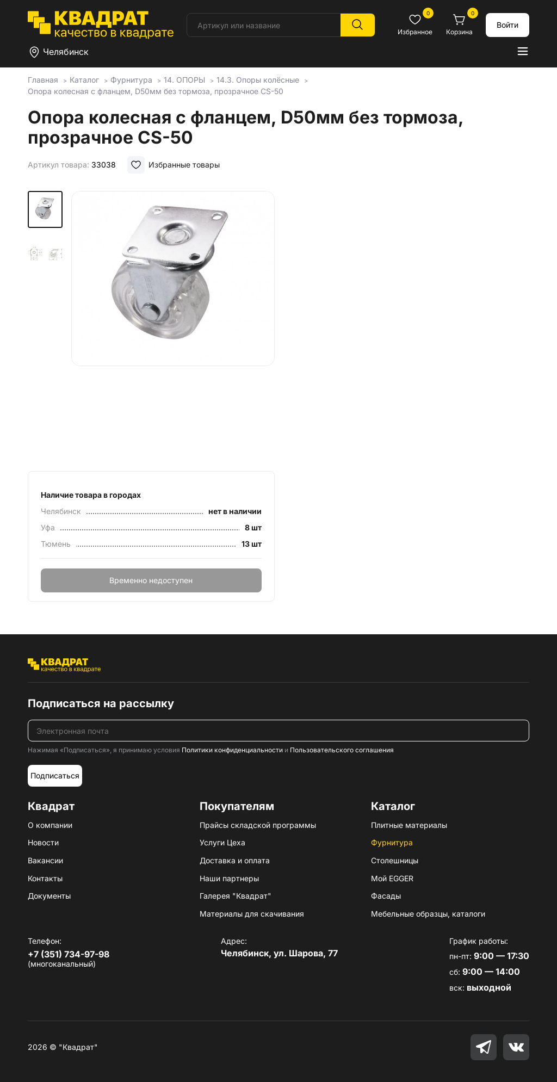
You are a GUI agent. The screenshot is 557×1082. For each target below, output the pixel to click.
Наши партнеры (229, 878)
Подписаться (54, 775)
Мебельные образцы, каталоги (428, 913)
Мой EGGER (392, 878)
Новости (43, 842)
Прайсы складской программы (258, 825)
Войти (507, 24)
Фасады (386, 895)
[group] (172, 327)
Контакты (45, 878)
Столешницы (394, 860)
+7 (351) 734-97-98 (68, 954)
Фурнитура (392, 842)
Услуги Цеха (222, 842)
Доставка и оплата (235, 860)
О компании (50, 825)
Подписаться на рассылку (101, 703)
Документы (49, 895)
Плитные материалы (409, 825)
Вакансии (45, 860)
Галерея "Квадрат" (235, 895)
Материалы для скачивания (252, 913)
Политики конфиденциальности (232, 750)
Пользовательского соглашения (342, 750)
